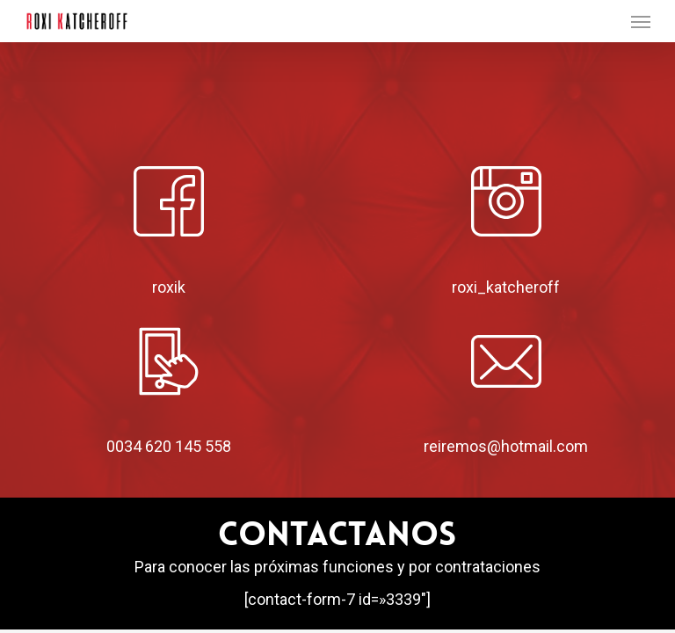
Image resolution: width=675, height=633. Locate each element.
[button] (640, 21)
